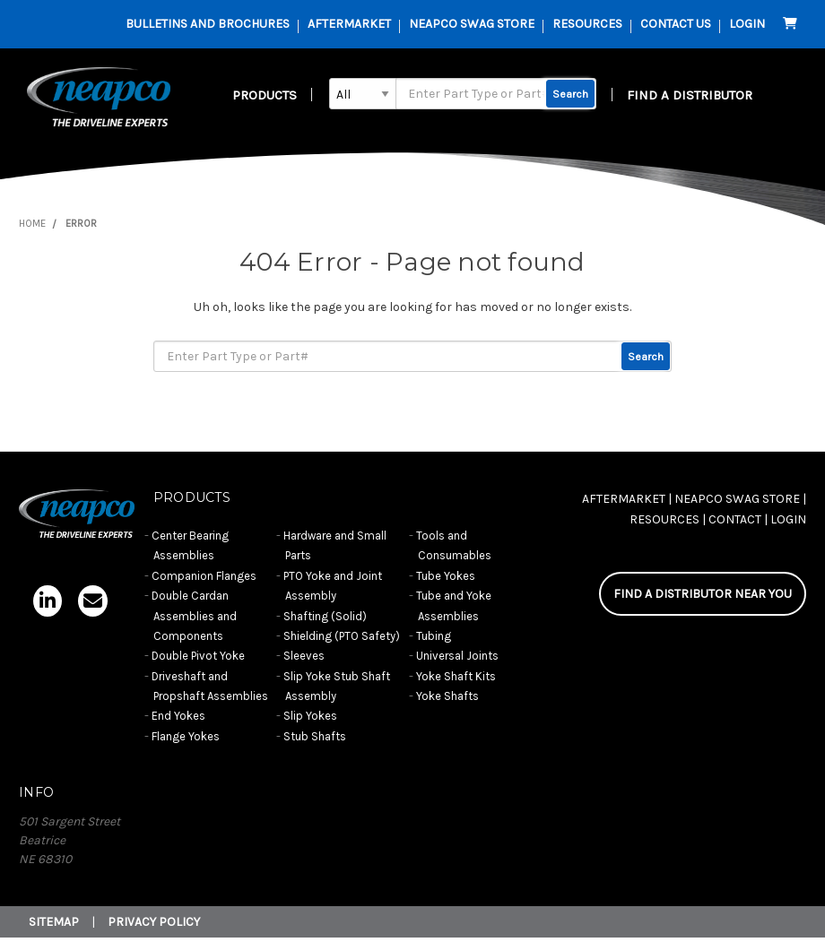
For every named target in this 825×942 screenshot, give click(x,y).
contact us (675, 23)
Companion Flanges (204, 576)
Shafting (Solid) (325, 616)
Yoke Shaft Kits (456, 676)
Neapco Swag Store (471, 23)
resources (587, 23)
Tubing (433, 636)
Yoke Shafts (447, 696)
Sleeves (304, 655)
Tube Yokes (445, 576)
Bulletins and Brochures (208, 23)
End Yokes (178, 715)
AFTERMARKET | (627, 498)
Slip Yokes (310, 715)
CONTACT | (738, 519)
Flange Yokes (186, 736)
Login (747, 23)
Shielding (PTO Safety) (341, 636)
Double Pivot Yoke (198, 655)
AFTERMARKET (349, 23)
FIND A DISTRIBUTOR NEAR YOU (702, 593)
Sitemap (54, 921)
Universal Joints (457, 655)
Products (264, 95)
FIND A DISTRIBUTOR (689, 95)
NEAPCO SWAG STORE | (740, 498)
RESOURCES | (668, 519)
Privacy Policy (154, 921)
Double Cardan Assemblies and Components (194, 616)
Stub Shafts (314, 736)
